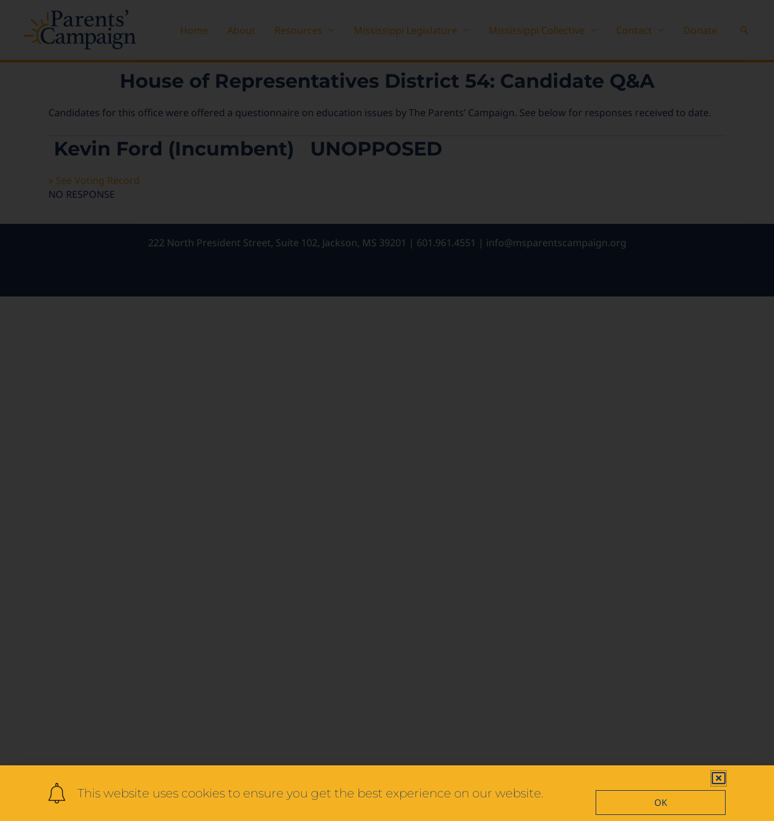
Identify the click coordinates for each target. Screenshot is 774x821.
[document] (387, 410)
